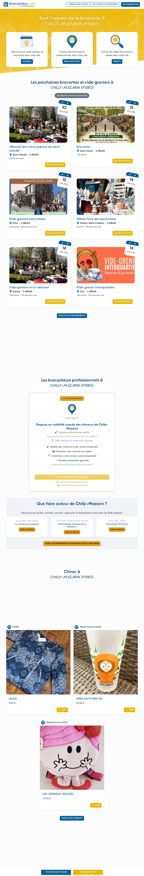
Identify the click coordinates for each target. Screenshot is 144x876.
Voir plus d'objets (72, 818)
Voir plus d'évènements (71, 316)
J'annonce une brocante (88, 873)
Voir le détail (27, 530)
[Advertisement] (72, 350)
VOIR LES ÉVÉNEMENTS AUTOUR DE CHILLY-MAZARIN (72, 544)
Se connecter (130, 4)
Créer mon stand (78, 4)
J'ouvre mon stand (56, 872)
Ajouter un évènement (105, 4)
